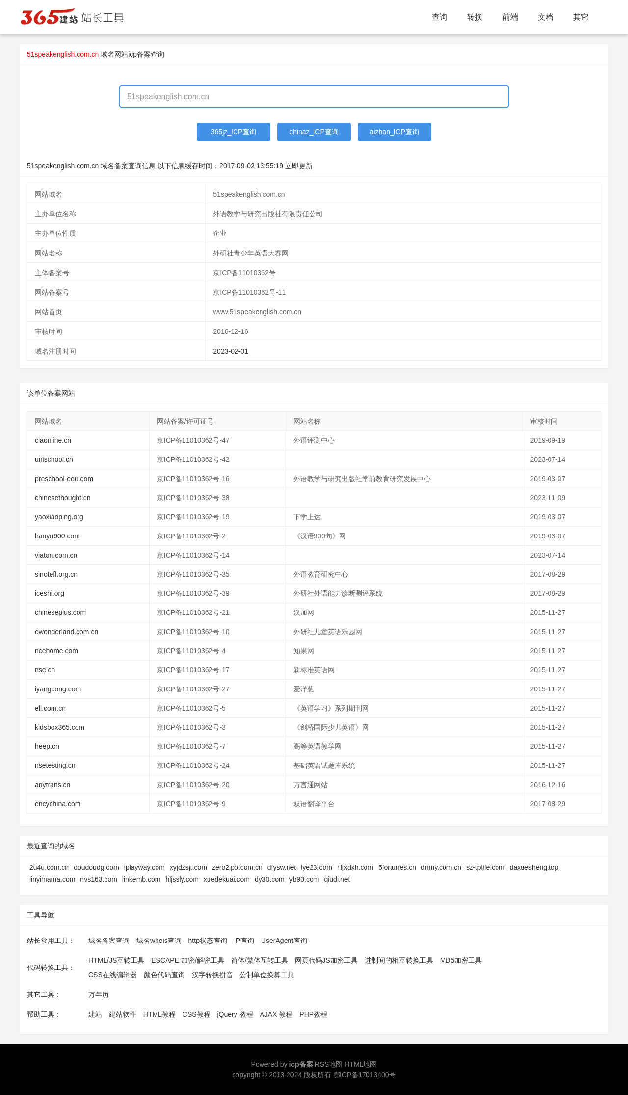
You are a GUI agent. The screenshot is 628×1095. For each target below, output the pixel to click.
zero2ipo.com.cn (237, 867)
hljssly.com (181, 879)
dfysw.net (281, 867)
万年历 (98, 994)
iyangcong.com (58, 689)
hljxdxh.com (355, 867)
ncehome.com (56, 651)
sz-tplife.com (485, 867)
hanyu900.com (57, 536)
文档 (545, 17)
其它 (581, 17)
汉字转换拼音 (212, 975)
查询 (439, 17)
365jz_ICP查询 (234, 132)
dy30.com (270, 879)
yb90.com (304, 879)
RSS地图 (329, 1064)
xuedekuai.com (227, 879)
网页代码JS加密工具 (326, 960)
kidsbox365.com (59, 727)
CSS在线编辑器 (112, 975)
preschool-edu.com (64, 479)
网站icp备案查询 (139, 54)
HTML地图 (360, 1064)
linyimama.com (52, 879)
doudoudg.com (96, 867)
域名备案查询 (109, 940)
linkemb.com (141, 879)
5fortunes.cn (397, 867)
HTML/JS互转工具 (116, 960)
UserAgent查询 (284, 940)
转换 (475, 17)
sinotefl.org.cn (56, 574)
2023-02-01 (230, 351)
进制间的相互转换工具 (399, 960)
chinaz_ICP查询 (314, 132)
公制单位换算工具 (266, 975)
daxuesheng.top (534, 867)
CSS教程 (196, 1014)
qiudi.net (337, 879)
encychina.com (57, 804)
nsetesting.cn (55, 765)
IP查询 (244, 940)
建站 (95, 1014)
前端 (510, 17)
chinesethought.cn (63, 498)
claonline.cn (53, 440)
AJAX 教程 (276, 1014)
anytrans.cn (52, 785)
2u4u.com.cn (49, 867)
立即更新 (299, 166)
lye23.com (316, 867)
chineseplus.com (60, 612)
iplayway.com (144, 867)
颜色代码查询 (164, 975)
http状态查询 (207, 940)
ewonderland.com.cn (66, 632)
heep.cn (47, 746)
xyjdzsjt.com (188, 867)
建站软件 (122, 1014)
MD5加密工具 (461, 960)
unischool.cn (54, 459)
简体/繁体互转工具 (259, 960)
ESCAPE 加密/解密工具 (187, 960)
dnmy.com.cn (441, 867)
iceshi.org (49, 593)
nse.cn (45, 670)
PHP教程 (313, 1014)
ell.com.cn (50, 708)
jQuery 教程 (235, 1014)
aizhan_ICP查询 (394, 132)
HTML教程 (159, 1014)
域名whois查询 (159, 940)
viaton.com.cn (56, 555)
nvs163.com (98, 879)
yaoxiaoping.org (59, 517)
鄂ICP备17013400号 (364, 1075)
